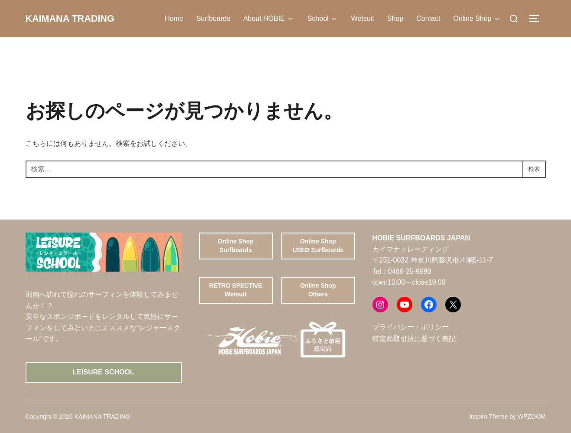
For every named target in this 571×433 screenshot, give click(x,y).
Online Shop (477, 19)
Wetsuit (362, 18)
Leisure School (103, 372)
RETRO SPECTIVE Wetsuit (235, 290)
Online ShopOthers (318, 290)
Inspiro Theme (488, 416)
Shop (395, 18)
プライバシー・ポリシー (410, 327)
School (322, 19)
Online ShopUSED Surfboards (318, 245)
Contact (428, 18)
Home (174, 18)
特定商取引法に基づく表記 (414, 338)
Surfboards (213, 18)
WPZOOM (532, 416)
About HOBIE (268, 19)
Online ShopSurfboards (235, 245)
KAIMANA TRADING (79, 18)
